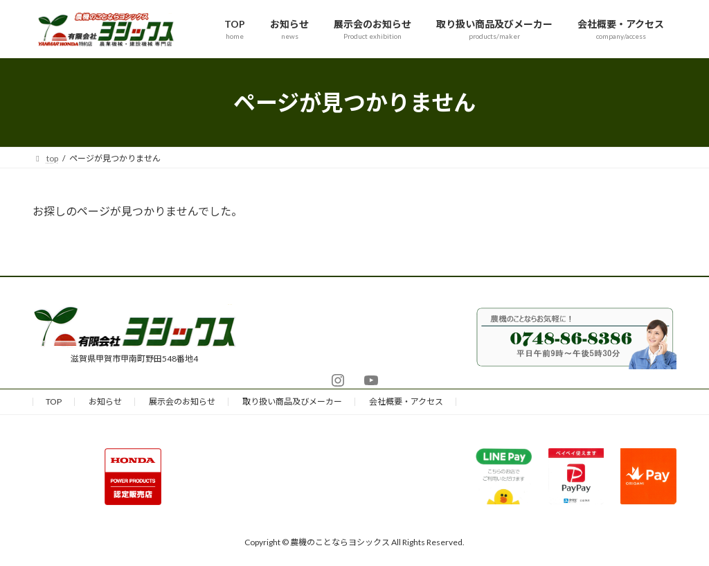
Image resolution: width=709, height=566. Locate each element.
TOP (54, 401)
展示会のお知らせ (182, 401)
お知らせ (105, 401)
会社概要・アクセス (406, 401)
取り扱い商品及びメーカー (292, 401)
